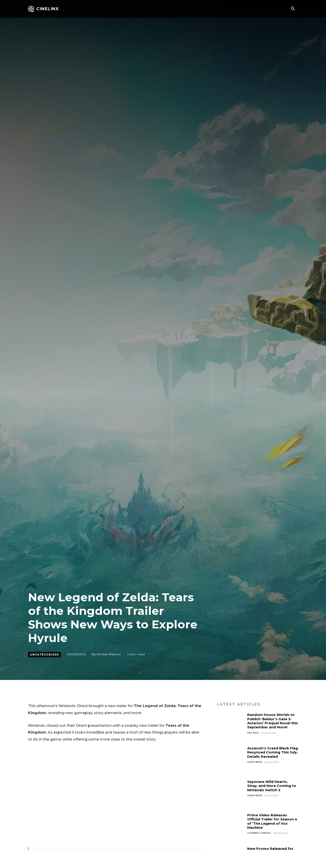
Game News (255, 766)
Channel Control (260, 833)
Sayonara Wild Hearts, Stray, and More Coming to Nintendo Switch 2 (270, 785)
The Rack (253, 737)
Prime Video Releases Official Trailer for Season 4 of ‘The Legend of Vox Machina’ (272, 821)
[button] (293, 9)
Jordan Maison (108, 654)
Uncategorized (44, 654)
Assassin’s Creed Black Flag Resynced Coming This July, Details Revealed (269, 754)
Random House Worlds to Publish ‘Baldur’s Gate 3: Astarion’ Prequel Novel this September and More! (272, 723)
